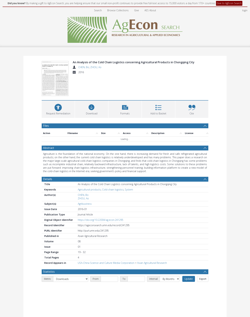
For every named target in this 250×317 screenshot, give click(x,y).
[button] (125, 109)
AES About (150, 10)
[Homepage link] (125, 29)
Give (136, 10)
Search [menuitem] (98, 10)
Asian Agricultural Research (152, 262)
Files (46, 126)
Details (47, 179)
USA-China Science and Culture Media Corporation (106, 262)
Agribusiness (85, 203)
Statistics (49, 271)
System (129, 189)
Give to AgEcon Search (229, 3)
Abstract (48, 148)
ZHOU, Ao (95, 67)
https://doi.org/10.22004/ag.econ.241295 (100, 220)
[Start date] (109, 279)
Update (189, 278)
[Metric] (70, 279)
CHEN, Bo (83, 67)
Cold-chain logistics (113, 189)
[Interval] (170, 279)
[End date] (136, 279)
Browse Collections (118, 10)
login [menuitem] (244, 10)
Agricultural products (89, 189)
